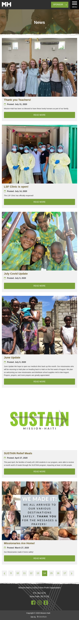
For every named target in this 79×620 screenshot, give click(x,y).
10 (17, 573)
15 (51, 573)
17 (65, 573)
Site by (39, 617)
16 (58, 573)
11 (24, 573)
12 (31, 573)
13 (38, 573)
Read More (54, 114)
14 (44, 573)
